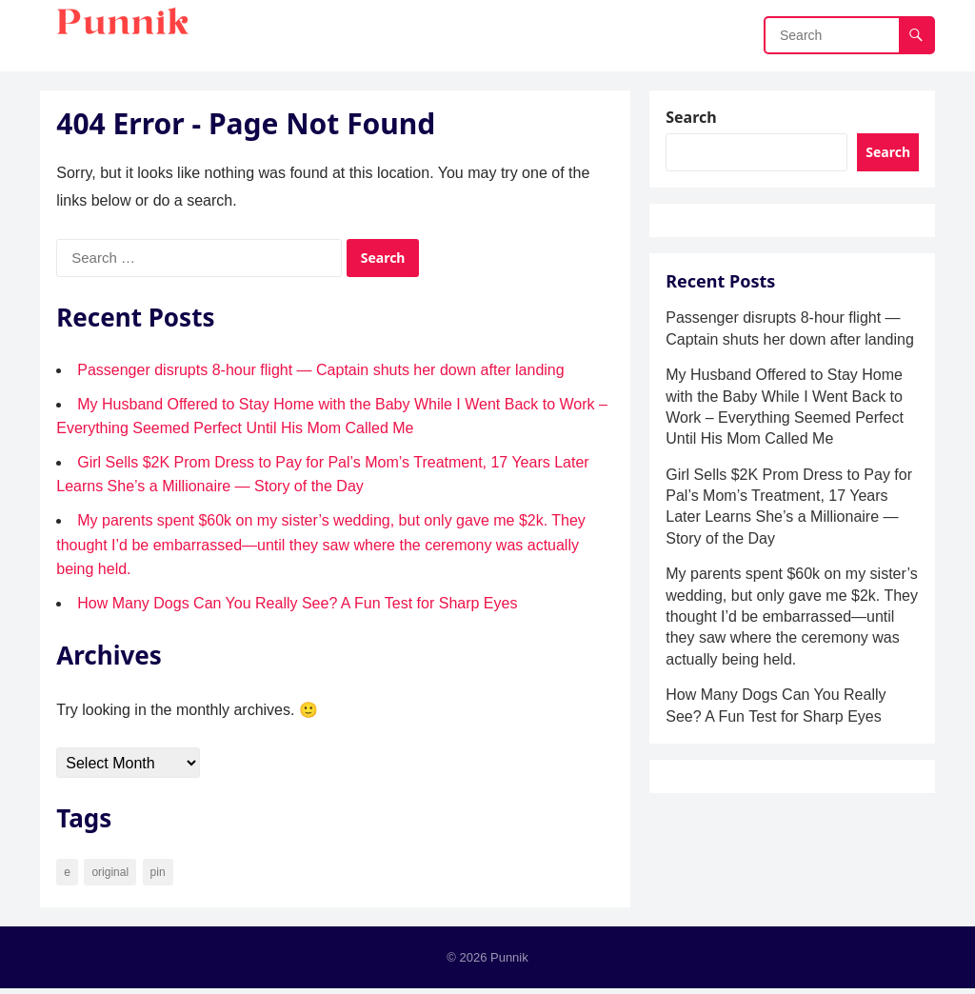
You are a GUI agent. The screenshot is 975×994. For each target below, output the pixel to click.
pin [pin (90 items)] (160, 875)
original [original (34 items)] (112, 875)
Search (693, 119)
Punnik (509, 962)
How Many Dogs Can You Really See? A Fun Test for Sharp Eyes (300, 606)
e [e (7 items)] (70, 875)
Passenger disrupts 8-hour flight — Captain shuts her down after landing (323, 373)
